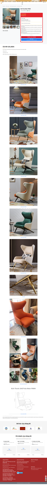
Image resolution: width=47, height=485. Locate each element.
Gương (29, 1)
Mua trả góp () (32, 39)
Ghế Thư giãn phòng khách (13, 6)
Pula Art (36, 1)
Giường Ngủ (14, 1)
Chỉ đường (14, 454)
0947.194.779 (36, 444)
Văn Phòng (25, 1)
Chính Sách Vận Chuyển (20, 468)
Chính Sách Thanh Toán (20, 465)
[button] (18, 27)
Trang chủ (3, 2)
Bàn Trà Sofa (19, 1)
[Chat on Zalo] (46, 478)
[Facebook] (41, 0)
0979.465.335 (22, 443)
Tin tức (43, 2)
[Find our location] (46, 480)
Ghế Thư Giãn (7, 6)
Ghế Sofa (5, 1)
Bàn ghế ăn (9, 1)
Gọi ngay (5, 454)
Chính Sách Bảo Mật (20, 464)
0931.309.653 (11, 469)
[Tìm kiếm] (35, 0)
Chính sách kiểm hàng (20, 469)
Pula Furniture (33, 461)
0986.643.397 (8, 444)
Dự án (45, 2)
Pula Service (40, 1)
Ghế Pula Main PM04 (19, 6)
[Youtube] (40, 0)
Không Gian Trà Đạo (23, 3)
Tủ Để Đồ (32, 1)
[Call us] (46, 476)
